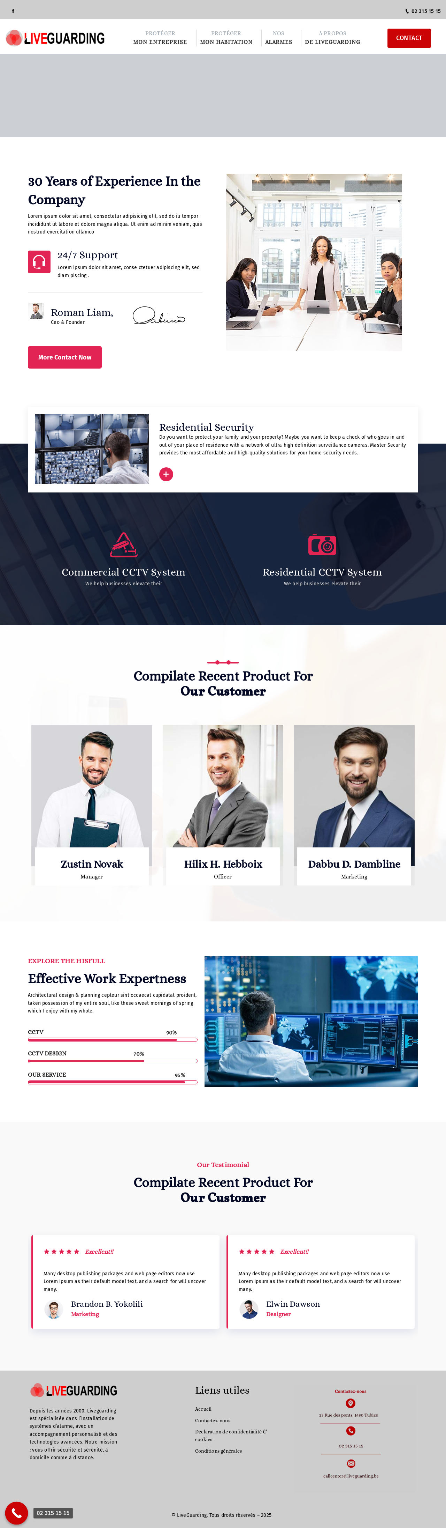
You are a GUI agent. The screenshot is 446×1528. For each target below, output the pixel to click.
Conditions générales (218, 1451)
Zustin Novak (92, 864)
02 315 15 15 (423, 11)
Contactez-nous (212, 1420)
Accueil (203, 1409)
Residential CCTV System (322, 572)
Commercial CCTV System (123, 572)
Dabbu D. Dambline (354, 864)
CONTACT (409, 38)
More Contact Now (64, 357)
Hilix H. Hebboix (223, 864)
